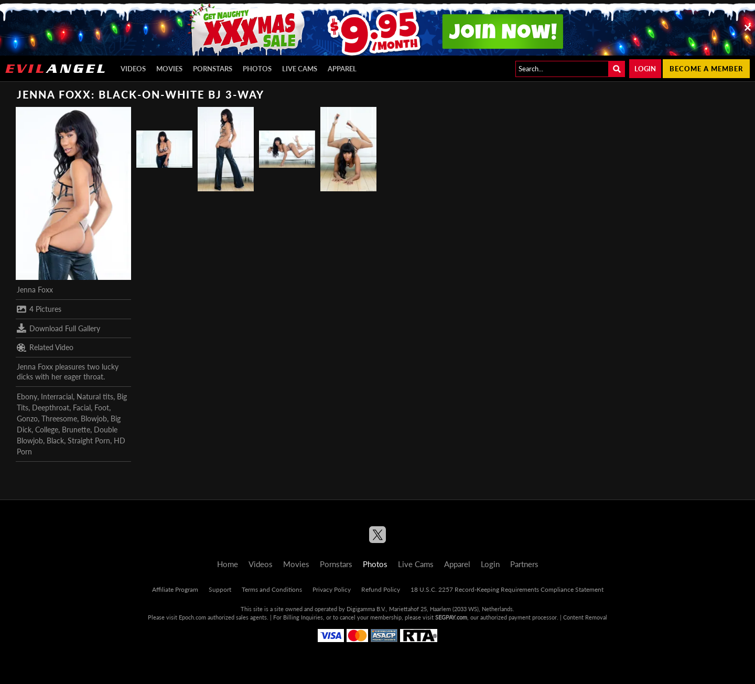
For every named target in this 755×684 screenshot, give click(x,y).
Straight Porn (89, 440)
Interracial (57, 396)
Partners (524, 564)
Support (220, 589)
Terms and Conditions (272, 589)
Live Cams (299, 68)
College (46, 429)
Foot (101, 407)
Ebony (27, 396)
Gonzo (27, 418)
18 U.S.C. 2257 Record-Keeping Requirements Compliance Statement (507, 589)
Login (645, 68)
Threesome (59, 418)
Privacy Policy (331, 589)
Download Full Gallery (58, 328)
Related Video (45, 347)
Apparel (342, 68)
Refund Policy (380, 589)
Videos (133, 68)
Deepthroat (50, 407)
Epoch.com (192, 617)
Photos (257, 68)
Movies (169, 68)
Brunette (76, 429)
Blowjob (94, 418)
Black (55, 440)
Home (227, 564)
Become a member (706, 68)
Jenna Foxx (35, 289)
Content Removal (585, 617)
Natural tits (95, 396)
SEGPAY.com (451, 617)
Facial (82, 407)
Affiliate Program (175, 589)
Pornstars (212, 68)
